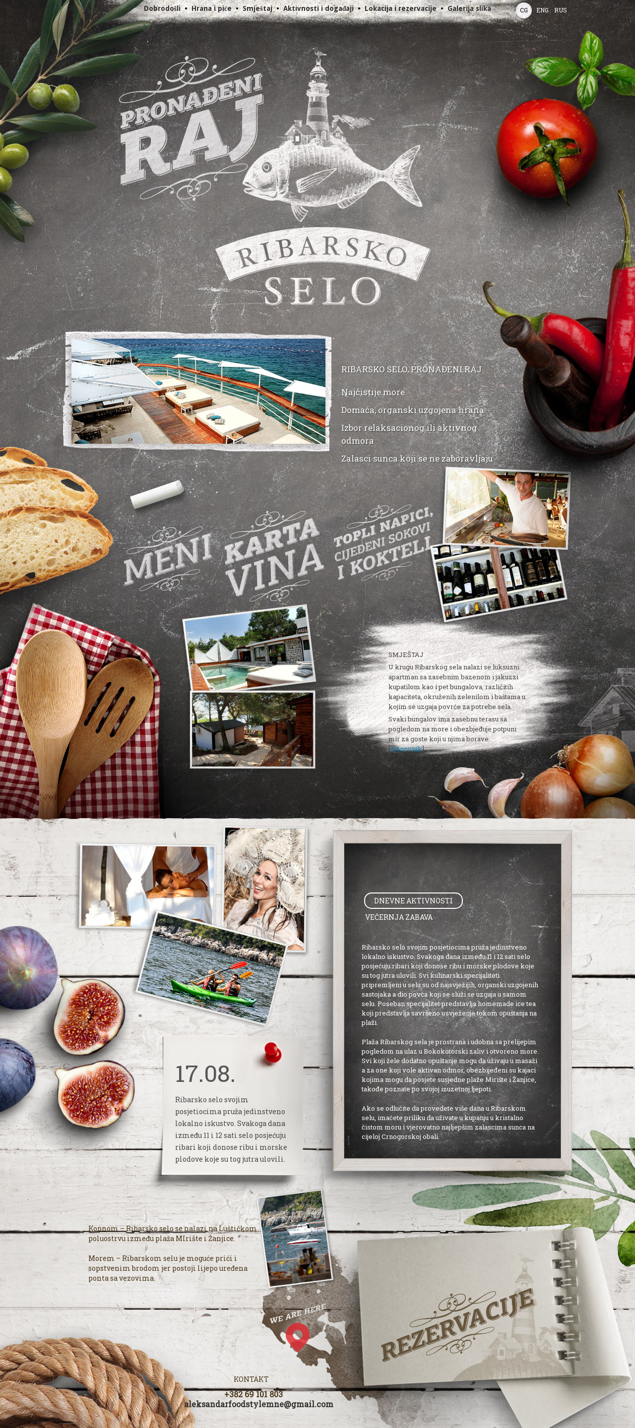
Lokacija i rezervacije (401, 8)
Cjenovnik (406, 748)
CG (524, 10)
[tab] (413, 900)
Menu (168, 558)
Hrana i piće (211, 8)
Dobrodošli (162, 8)
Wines (274, 556)
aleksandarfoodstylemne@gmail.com (258, 1404)
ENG (542, 10)
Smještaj (257, 8)
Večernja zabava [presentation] (399, 917)
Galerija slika (469, 8)
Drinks (383, 542)
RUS (560, 10)
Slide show (198, 407)
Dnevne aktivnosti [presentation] (413, 900)
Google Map (306, 1349)
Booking (457, 1325)
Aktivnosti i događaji (318, 8)
